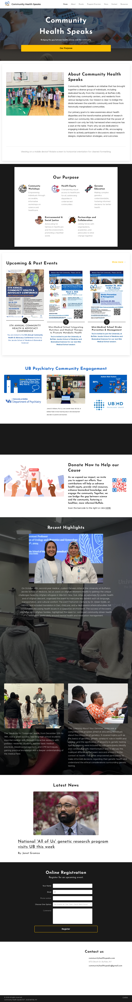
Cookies (125, 997)
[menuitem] (67, 4)
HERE (108, 508)
